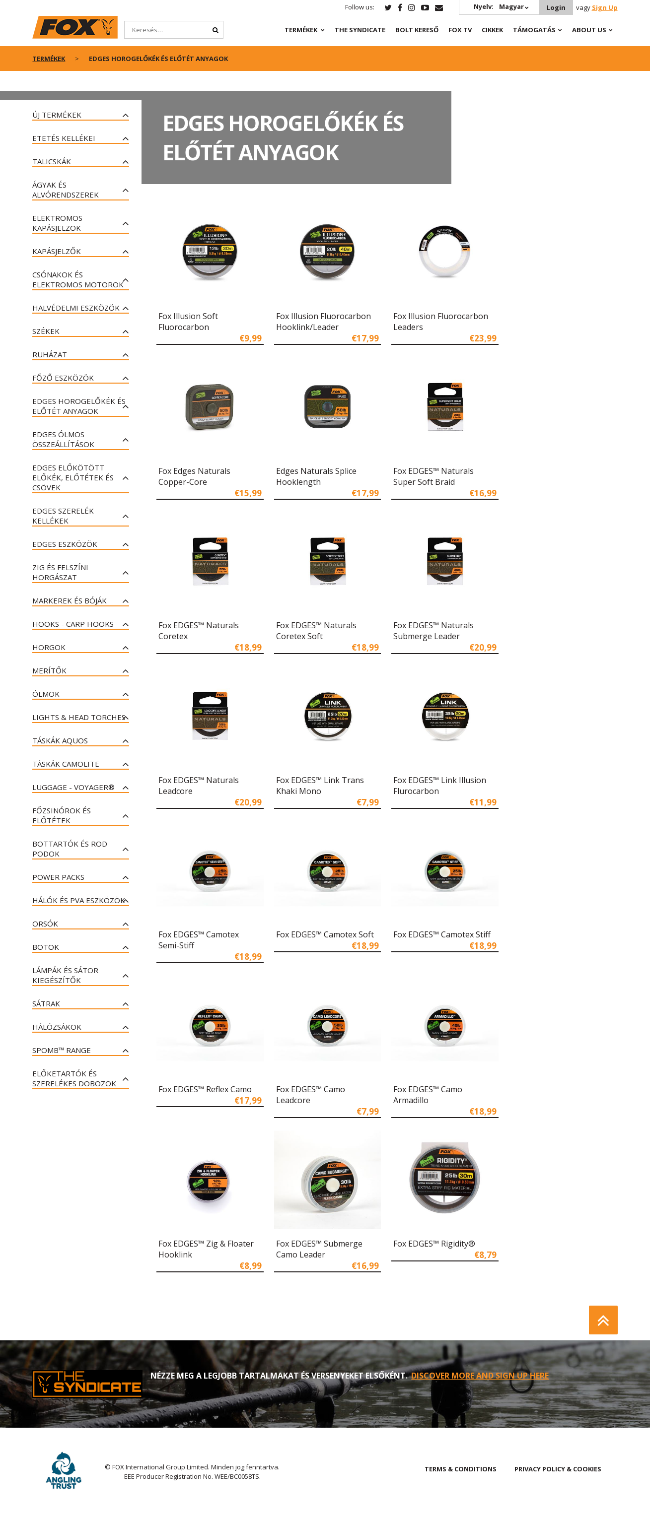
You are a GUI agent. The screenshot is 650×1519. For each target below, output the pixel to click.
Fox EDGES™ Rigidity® (434, 1243)
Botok (45, 947)
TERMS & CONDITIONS (461, 1468)
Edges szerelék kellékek (63, 516)
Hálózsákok (56, 1027)
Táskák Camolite (65, 764)
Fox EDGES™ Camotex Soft (325, 934)
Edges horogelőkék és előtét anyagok (79, 406)
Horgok (49, 647)
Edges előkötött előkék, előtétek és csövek (73, 477)
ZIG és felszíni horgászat (60, 572)
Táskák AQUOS (60, 740)
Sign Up (605, 7)
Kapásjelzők (56, 251)
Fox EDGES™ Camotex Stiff (442, 934)
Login (556, 7)
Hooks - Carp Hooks (73, 624)
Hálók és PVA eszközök (78, 900)
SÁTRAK (46, 1003)
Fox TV (460, 29)
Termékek (301, 29)
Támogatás (534, 29)
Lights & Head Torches (79, 717)
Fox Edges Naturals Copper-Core (194, 476)
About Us (589, 29)
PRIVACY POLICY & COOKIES (557, 1468)
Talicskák (51, 161)
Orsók (45, 923)
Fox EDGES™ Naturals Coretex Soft (316, 631)
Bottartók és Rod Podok (69, 849)
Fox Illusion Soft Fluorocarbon (188, 321)
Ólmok (46, 694)
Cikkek (492, 29)
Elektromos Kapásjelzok (57, 223)
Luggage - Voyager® (73, 787)
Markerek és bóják (69, 600)
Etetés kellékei (63, 138)
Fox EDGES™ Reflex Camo (205, 1089)
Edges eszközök (64, 544)
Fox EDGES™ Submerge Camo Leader (319, 1249)
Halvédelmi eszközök (76, 308)
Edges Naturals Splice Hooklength (316, 476)
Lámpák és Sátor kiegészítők (65, 975)
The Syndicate (360, 29)
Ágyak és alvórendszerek (65, 189)
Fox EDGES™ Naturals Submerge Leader (433, 631)
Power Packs (58, 877)
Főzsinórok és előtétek (61, 815)
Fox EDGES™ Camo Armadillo (427, 1095)
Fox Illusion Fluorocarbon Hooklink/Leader (323, 321)
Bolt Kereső (416, 29)
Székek (46, 331)
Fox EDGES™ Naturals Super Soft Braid (433, 476)
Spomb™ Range (61, 1050)
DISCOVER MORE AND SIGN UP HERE (480, 1375)
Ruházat (49, 354)
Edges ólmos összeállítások (63, 439)
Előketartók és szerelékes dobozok (74, 1078)
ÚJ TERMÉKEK (56, 115)
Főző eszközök (63, 378)
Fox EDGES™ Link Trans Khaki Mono (320, 785)
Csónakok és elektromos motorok (78, 279)
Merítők (49, 670)
